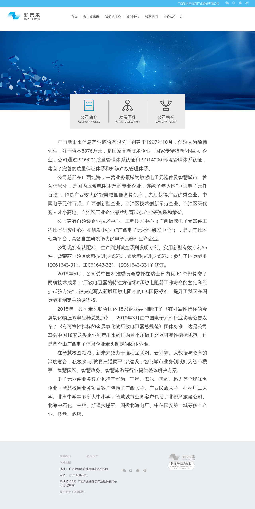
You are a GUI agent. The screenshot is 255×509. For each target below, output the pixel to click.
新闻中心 (133, 16)
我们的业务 (113, 16)
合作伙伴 (170, 16)
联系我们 (151, 16)
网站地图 (65, 462)
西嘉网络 (79, 492)
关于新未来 (91, 16)
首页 (74, 16)
